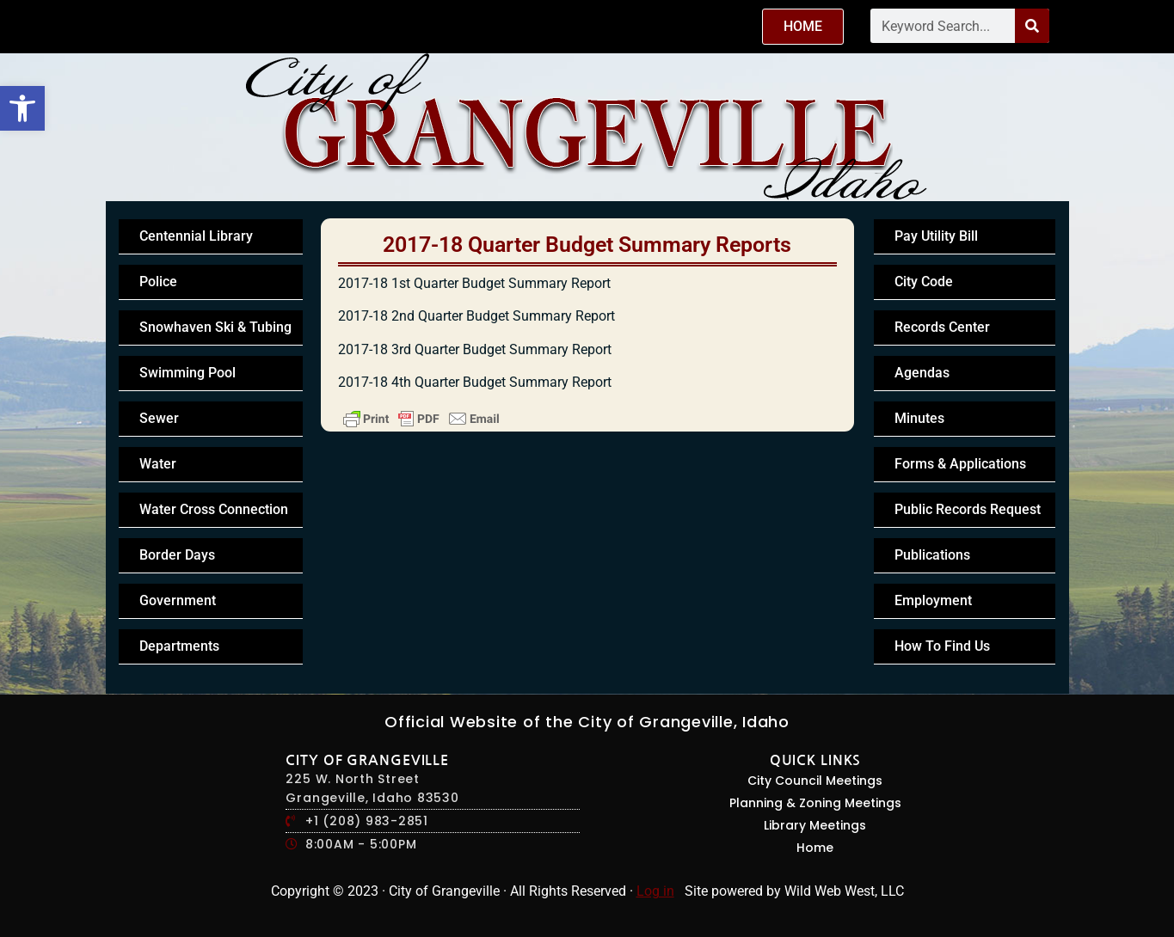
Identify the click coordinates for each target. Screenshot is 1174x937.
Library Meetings (815, 825)
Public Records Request (967, 509)
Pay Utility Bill (936, 236)
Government (177, 600)
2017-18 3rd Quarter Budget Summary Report (475, 349)
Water (157, 464)
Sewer (159, 418)
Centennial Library (196, 236)
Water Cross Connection (213, 509)
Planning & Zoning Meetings (815, 802)
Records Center (942, 327)
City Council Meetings (814, 780)
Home (814, 847)
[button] (22, 108)
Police (158, 281)
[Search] (1032, 26)
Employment (933, 600)
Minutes (919, 418)
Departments (179, 646)
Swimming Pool (187, 372)
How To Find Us (942, 646)
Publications (932, 555)
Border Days (177, 555)
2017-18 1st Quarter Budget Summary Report (474, 283)
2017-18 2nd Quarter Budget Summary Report (476, 316)
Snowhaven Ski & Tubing (215, 327)
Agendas (922, 372)
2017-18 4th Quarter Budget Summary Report (475, 382)
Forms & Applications (960, 464)
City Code (923, 281)
